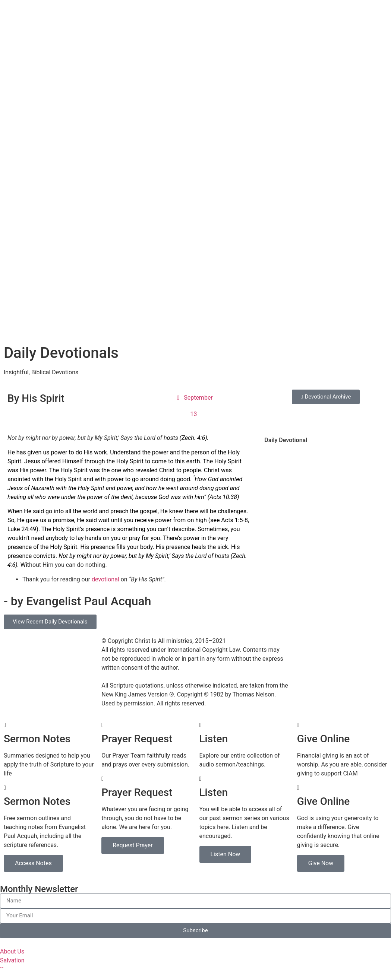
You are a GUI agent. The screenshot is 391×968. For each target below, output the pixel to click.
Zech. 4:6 (193, 181)
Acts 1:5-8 (234, 264)
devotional (105, 323)
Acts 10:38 (223, 241)
